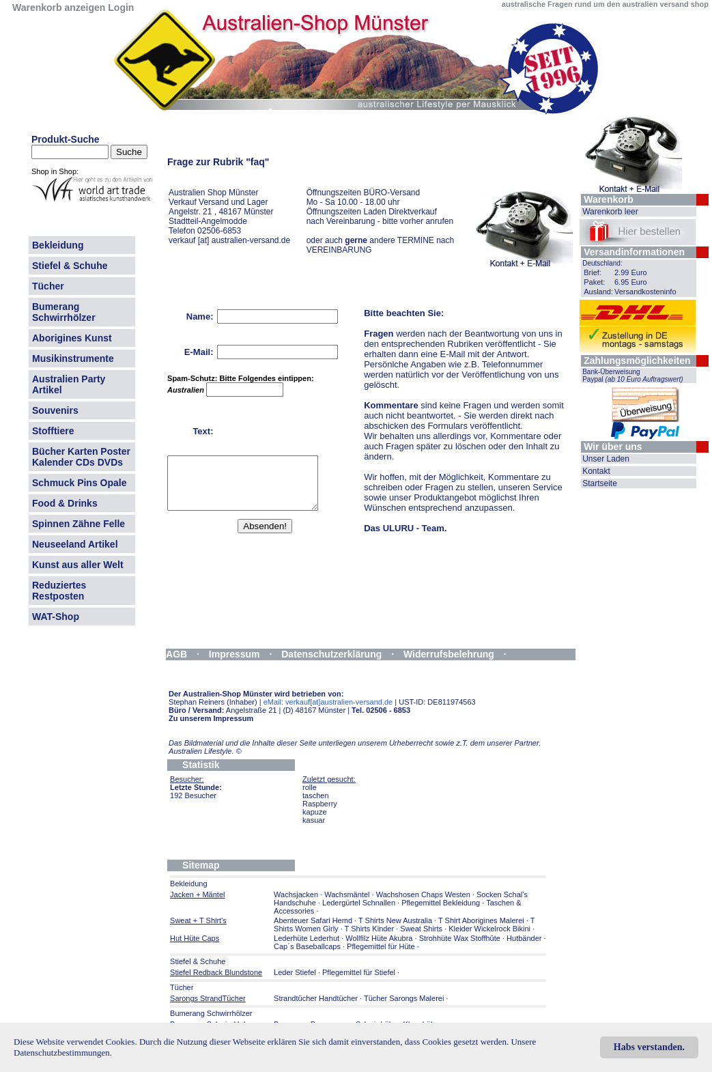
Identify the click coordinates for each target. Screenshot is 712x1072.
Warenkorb (608, 199)
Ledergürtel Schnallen (358, 903)
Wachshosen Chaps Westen (423, 894)
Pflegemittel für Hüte (381, 946)
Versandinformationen (634, 251)
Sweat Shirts (421, 929)
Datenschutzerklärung (331, 654)
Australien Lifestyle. (205, 751)
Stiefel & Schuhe (69, 265)
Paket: (594, 282)
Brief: (592, 272)
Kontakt (596, 471)
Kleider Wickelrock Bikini (489, 929)
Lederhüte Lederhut (306, 938)
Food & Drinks (65, 503)
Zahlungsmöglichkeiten (637, 360)
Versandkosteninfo (645, 291)
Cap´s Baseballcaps (307, 946)
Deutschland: (602, 263)
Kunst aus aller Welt (78, 564)
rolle (309, 787)
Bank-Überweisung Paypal (632, 375)
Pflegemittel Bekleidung (440, 903)
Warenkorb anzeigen (58, 7)
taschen (315, 795)
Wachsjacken (296, 894)
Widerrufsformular (207, 665)
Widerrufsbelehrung (448, 654)
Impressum (234, 654)
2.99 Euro (630, 272)
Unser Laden (605, 459)
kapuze (314, 812)
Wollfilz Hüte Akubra (378, 938)
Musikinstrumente (73, 358)
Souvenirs (55, 410)
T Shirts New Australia (395, 920)
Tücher (48, 286)
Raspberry (319, 804)
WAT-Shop (55, 616)
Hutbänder (525, 938)
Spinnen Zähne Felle (78, 523)
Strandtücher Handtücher (316, 998)
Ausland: (598, 291)
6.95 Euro (630, 282)
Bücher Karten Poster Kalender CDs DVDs (81, 457)
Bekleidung (57, 245)
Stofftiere (53, 430)
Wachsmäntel (346, 894)
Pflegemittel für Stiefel (358, 972)
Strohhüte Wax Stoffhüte (459, 938)
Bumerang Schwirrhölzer (64, 312)
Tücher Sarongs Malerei (404, 998)
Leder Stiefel (296, 972)
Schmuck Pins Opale (79, 482)
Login (121, 7)
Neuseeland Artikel (75, 544)
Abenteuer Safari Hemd (313, 920)
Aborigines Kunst (72, 338)
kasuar (313, 820)
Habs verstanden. (649, 1047)
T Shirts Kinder (370, 929)
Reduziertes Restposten (59, 591)
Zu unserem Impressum (211, 718)
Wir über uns (613, 446)
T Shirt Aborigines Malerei (481, 920)
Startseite (599, 483)
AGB (176, 654)
